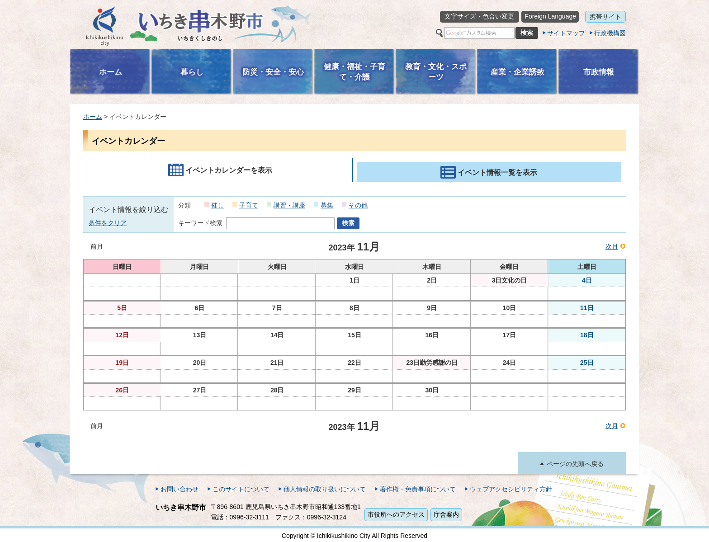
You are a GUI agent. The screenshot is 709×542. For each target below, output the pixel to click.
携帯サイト (605, 16)
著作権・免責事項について (418, 489)
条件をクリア (108, 222)
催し (217, 205)
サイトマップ (566, 33)
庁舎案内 (446, 514)
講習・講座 (289, 205)
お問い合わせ (180, 489)
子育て (248, 205)
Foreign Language (550, 16)
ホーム (92, 116)
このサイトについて (241, 489)
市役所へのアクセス (396, 514)
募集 (327, 205)
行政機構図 (610, 33)
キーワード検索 (200, 222)
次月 (611, 246)
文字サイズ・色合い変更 (479, 16)
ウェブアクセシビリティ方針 (511, 489)
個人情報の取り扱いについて (325, 489)
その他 (358, 205)
